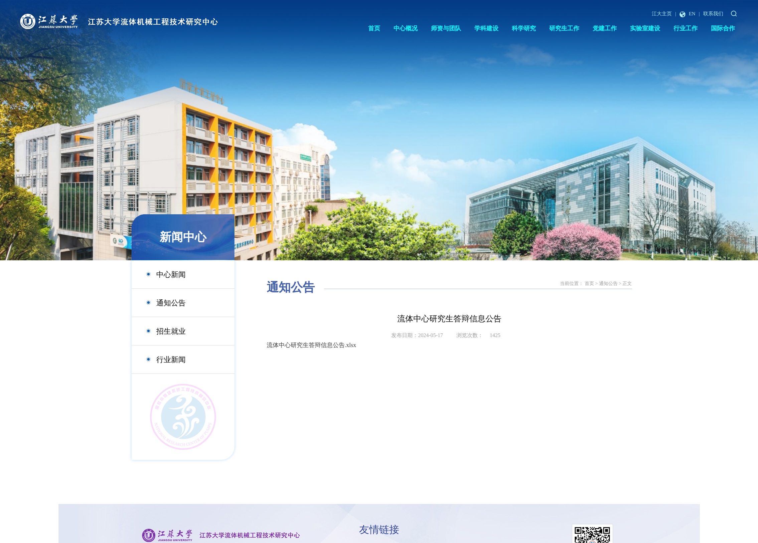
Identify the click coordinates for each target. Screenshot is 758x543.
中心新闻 (160, 274)
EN (687, 13)
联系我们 (713, 13)
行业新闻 (160, 359)
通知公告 (160, 303)
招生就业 (160, 331)
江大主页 (662, 13)
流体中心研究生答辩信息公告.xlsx (350, 345)
